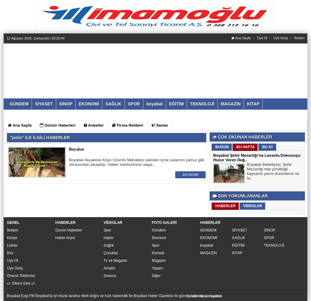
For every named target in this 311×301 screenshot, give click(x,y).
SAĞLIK (238, 238)
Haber (109, 238)
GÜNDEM (208, 230)
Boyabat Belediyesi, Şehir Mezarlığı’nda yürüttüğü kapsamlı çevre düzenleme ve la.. (273, 172)
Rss (10, 253)
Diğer (156, 276)
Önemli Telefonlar (21, 276)
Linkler (12, 245)
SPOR (269, 238)
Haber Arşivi (65, 238)
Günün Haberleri (68, 230)
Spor (107, 230)
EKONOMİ (190, 174)
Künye (12, 238)
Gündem (159, 230)
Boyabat (76, 149)
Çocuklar (111, 253)
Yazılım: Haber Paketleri (204, 296)
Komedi (158, 253)
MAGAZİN (208, 253)
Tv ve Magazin (115, 260)
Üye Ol (262, 38)
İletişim (12, 230)
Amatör (109, 268)
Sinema (110, 276)
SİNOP (269, 230)
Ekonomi (159, 238)
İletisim (299, 38)
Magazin (159, 260)
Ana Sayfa (241, 38)
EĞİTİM (238, 245)
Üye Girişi (280, 38)
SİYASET (239, 230)
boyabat (206, 245)
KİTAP (237, 253)
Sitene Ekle (21, 283)
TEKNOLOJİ (274, 245)
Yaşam (157, 268)
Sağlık (109, 245)
